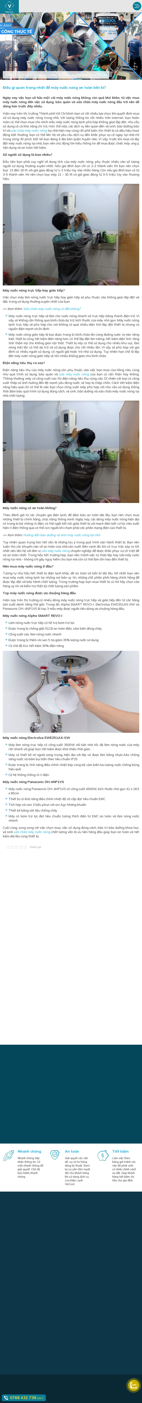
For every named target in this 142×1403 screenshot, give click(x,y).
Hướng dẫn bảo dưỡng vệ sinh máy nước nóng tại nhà (61, 535)
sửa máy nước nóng (74, 374)
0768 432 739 (23, 1397)
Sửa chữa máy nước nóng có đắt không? (52, 309)
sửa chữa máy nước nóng (29, 130)
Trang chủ (12, 75)
